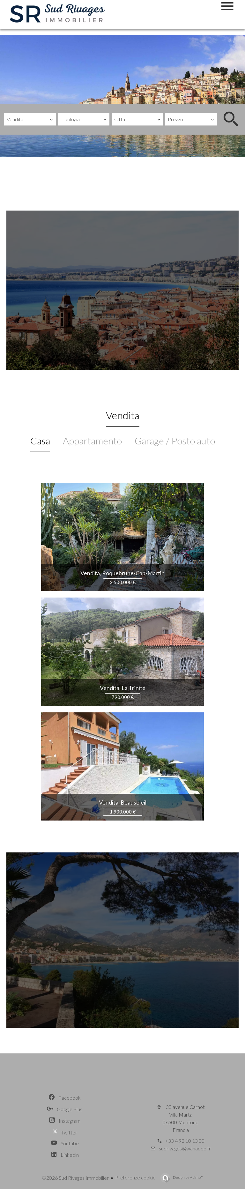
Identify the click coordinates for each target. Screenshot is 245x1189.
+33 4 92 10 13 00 (184, 1141)
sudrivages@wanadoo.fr (185, 1148)
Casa (40, 440)
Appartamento (92, 440)
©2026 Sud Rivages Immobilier (75, 1178)
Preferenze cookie (135, 1177)
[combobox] (30, 119)
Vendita (122, 415)
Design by (187, 1177)
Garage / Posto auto (175, 440)
